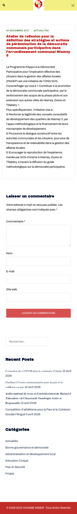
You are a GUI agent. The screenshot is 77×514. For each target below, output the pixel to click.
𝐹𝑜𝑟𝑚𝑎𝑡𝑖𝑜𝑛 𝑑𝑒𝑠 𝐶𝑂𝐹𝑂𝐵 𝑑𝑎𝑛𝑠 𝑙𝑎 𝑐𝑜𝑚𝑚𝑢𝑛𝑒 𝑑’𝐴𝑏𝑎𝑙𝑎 (33, 370)
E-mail (10, 271)
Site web (11, 289)
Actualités (41, 30)
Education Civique (16, 460)
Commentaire (15, 221)
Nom (9, 253)
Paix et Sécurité (15, 467)
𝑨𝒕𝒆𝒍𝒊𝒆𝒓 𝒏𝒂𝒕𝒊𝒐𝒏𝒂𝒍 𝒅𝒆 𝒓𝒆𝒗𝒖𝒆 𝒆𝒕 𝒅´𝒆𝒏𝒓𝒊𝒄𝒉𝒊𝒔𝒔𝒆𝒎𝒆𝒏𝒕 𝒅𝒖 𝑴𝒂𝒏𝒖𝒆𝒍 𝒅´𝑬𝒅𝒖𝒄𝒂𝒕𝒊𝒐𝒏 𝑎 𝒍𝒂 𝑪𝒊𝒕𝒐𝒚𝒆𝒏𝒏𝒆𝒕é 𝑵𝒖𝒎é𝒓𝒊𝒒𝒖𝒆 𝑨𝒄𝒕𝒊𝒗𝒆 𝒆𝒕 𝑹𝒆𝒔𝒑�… (38, 398)
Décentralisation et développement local (30, 454)
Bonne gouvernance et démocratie (27, 447)
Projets (9, 473)
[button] (4, 5)
